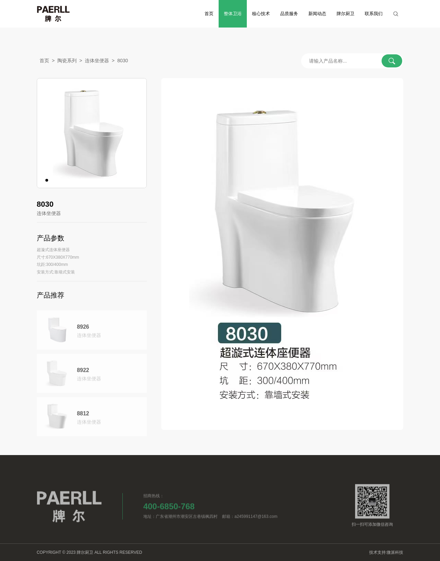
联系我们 (374, 13)
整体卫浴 (233, 13)
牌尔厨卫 (345, 13)
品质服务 (289, 13)
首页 (209, 13)
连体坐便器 (97, 61)
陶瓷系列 (67, 61)
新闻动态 (317, 13)
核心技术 (261, 13)
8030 (122, 61)
